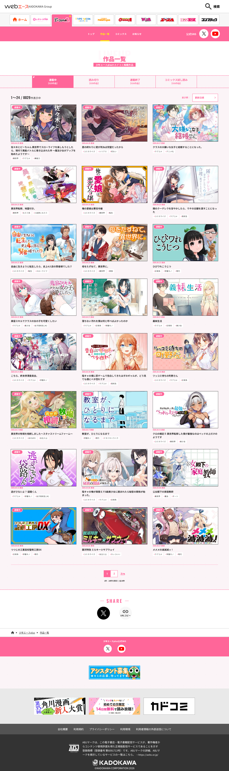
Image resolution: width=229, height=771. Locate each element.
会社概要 (70, 726)
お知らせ (145, 34)
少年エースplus (27, 631)
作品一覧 (100, 34)
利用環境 (124, 726)
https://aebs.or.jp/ (148, 752)
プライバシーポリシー (104, 726)
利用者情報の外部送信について (148, 726)
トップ (82, 34)
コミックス (123, 34)
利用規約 (84, 726)
